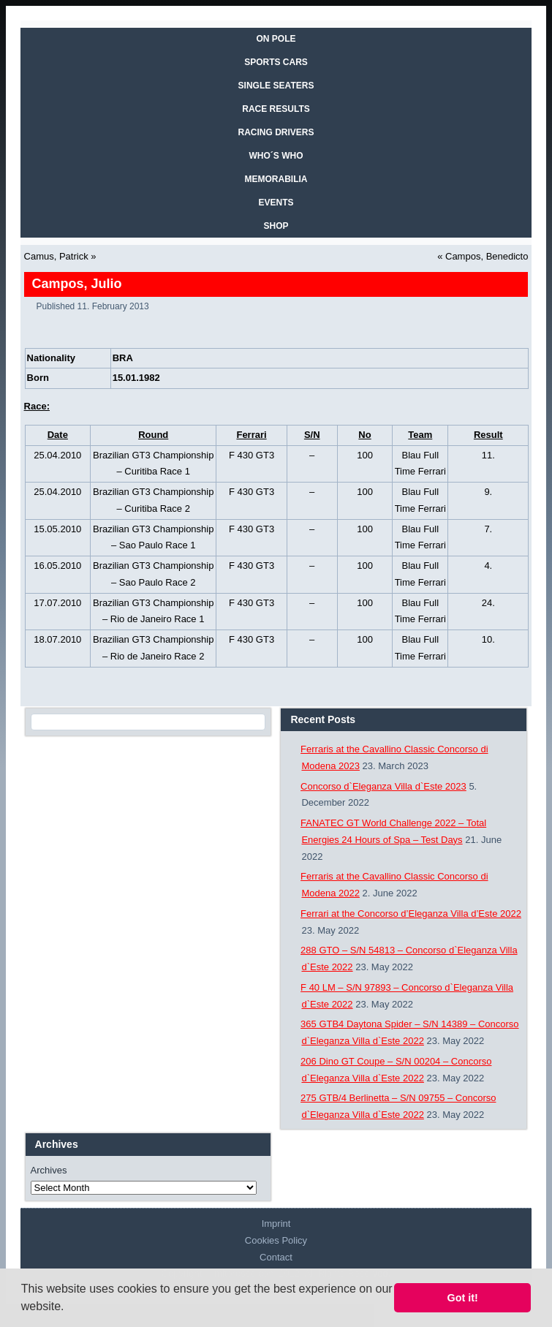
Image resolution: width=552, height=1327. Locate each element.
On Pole (275, 39)
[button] (69, 1308)
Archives (49, 1170)
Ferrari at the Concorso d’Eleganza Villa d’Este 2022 (410, 913)
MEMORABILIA (276, 179)
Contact (276, 1257)
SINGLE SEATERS (276, 85)
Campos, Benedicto (486, 256)
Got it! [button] (462, 1298)
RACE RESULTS (275, 109)
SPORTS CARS (276, 62)
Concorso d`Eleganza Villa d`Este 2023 (383, 786)
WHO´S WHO (276, 156)
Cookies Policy (276, 1240)
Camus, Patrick (56, 256)
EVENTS (275, 202)
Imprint (276, 1223)
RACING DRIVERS (276, 132)
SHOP (275, 226)
